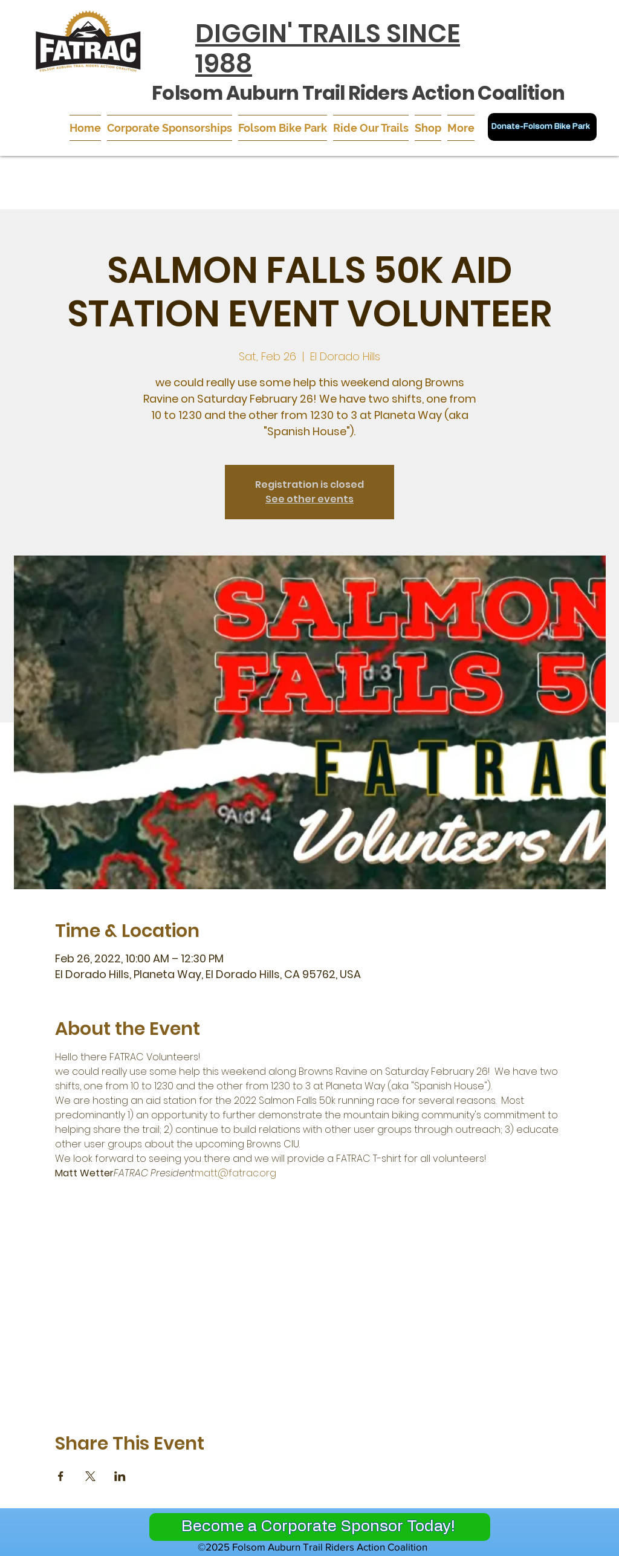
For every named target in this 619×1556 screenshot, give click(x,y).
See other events (309, 499)
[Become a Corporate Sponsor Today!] (319, 1527)
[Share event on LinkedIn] (120, 1476)
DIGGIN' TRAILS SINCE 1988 (327, 49)
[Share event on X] (90, 1476)
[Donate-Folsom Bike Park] (542, 127)
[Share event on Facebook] (60, 1476)
